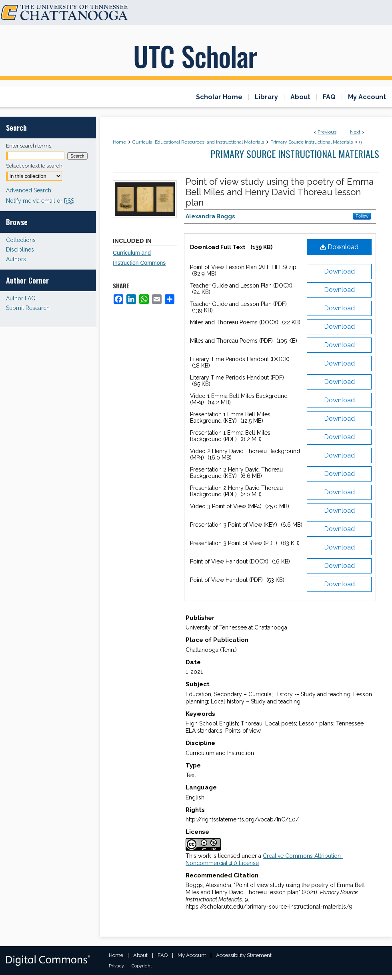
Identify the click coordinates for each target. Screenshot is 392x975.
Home (119, 142)
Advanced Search (28, 190)
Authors (16, 259)
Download (339, 247)
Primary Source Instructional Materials (311, 142)
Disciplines (20, 249)
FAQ (163, 955)
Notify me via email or (40, 201)
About (140, 955)
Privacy (116, 966)
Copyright (142, 966)
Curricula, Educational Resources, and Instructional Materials (198, 142)
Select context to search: (35, 166)
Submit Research (28, 308)
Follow (362, 216)
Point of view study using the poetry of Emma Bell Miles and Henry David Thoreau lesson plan (280, 192)
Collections (21, 240)
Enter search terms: (29, 146)
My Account (192, 955)
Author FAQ (21, 298)
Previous (327, 132)
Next (355, 132)
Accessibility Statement (244, 955)
